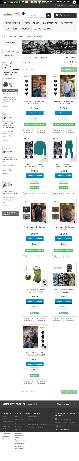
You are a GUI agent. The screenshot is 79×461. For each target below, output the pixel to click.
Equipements (50, 23)
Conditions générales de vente (19, 435)
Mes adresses (32, 422)
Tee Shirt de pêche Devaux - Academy (35, 228)
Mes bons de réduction (35, 427)
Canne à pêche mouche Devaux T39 (9, 221)
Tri (22, 63)
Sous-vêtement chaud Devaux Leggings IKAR (64, 165)
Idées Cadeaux (7, 439)
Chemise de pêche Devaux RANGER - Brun (34, 102)
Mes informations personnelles (38, 424)
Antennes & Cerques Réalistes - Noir (9, 76)
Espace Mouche (12, 23)
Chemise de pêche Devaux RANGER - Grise (63, 102)
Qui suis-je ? (19, 416)
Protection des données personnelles (20, 441)
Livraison (18, 426)
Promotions (9, 58)
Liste (75, 63)
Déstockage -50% (42, 29)
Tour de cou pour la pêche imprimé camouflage (63, 291)
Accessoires (67, 23)
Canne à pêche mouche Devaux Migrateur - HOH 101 (9, 154)
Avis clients (19, 419)
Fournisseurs (10, 43)
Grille (71, 63)
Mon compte (34, 413)
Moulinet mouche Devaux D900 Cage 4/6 (10, 121)
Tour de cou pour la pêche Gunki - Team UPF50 (35, 291)
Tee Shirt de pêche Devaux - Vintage (64, 228)
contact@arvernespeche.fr (63, 429)
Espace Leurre (32, 23)
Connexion (72, 6)
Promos (25, 29)
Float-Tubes (11, 29)
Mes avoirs (31, 419)
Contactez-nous (62, 6)
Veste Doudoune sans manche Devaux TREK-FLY (34, 354)
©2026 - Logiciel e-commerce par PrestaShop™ (16, 455)
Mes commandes (33, 416)
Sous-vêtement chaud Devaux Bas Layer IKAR (34, 165)
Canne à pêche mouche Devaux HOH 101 (9, 188)
